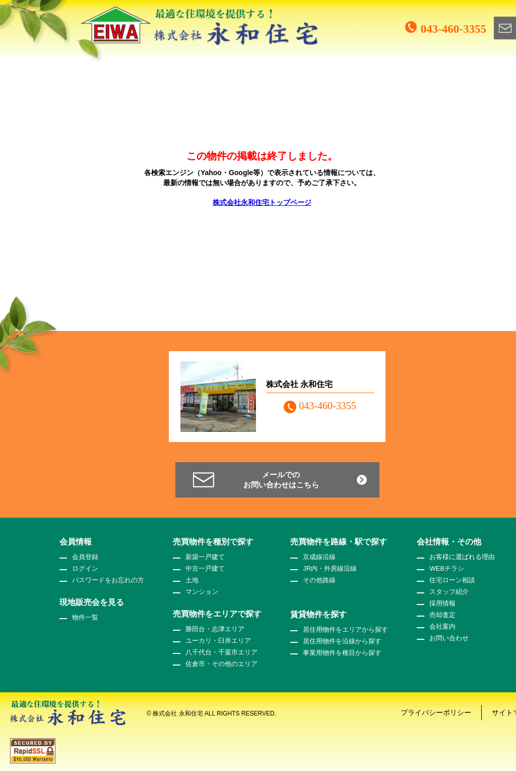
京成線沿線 (319, 557)
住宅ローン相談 (452, 580)
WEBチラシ (446, 568)
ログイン (85, 568)
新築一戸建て (205, 557)
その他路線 (319, 580)
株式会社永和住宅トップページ (262, 202)
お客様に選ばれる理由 (462, 557)
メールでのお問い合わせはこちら (281, 479)
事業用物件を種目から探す (342, 652)
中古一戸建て (205, 568)
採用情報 (442, 603)
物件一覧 (85, 617)
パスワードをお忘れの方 (108, 580)
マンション (201, 591)
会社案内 (442, 626)
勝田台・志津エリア (214, 629)
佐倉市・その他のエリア (221, 664)
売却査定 (442, 615)
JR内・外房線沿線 (330, 568)
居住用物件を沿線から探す (342, 641)
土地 (192, 580)
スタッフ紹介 (449, 591)
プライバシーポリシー (436, 712)
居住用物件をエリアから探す (345, 629)
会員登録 (85, 557)
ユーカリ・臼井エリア (218, 640)
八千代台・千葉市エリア (221, 652)
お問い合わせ (449, 638)
